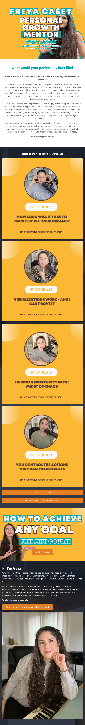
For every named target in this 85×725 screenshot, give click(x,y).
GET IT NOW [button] (42, 552)
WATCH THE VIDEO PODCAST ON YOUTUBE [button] (43, 500)
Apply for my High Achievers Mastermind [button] (27, 607)
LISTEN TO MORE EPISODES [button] (42, 492)
